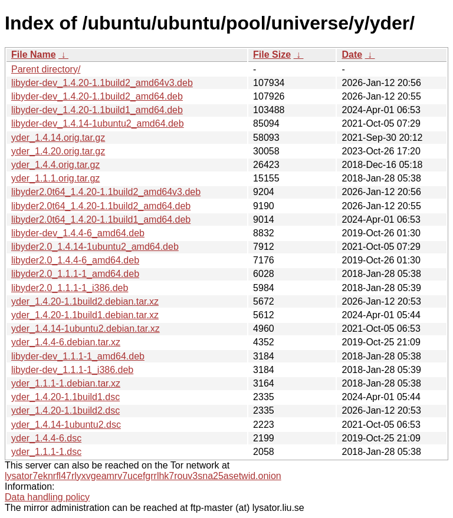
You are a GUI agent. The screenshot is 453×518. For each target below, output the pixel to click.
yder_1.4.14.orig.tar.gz (58, 138)
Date (352, 55)
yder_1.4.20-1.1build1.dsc (65, 397)
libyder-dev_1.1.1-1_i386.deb (72, 370)
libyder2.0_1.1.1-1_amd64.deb (75, 274)
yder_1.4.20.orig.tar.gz (58, 151)
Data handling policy (47, 497)
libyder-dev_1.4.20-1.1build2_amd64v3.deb (102, 83)
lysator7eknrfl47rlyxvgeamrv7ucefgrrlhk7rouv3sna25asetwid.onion (143, 476)
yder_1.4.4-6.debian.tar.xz (65, 342)
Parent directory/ (45, 69)
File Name (33, 55)
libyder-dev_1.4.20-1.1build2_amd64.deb (97, 96)
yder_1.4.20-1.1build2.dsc (65, 410)
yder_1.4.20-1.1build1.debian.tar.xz (85, 315)
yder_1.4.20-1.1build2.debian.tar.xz (85, 301)
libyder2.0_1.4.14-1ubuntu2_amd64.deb (95, 247)
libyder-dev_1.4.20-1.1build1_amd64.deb (97, 110)
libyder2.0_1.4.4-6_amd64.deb (75, 260)
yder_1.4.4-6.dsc (46, 438)
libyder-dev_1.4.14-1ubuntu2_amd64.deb (97, 123)
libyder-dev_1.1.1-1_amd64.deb (78, 356)
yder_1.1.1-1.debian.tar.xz (65, 383)
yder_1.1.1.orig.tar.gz (55, 178)
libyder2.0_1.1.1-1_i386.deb (69, 288)
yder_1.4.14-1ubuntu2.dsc (66, 425)
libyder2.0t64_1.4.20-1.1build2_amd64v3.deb (106, 192)
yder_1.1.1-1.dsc (46, 452)
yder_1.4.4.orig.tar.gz (55, 165)
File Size (272, 55)
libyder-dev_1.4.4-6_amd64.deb (78, 233)
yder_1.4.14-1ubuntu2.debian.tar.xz (85, 329)
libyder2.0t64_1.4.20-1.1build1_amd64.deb (101, 220)
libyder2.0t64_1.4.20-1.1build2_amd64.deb (101, 206)
